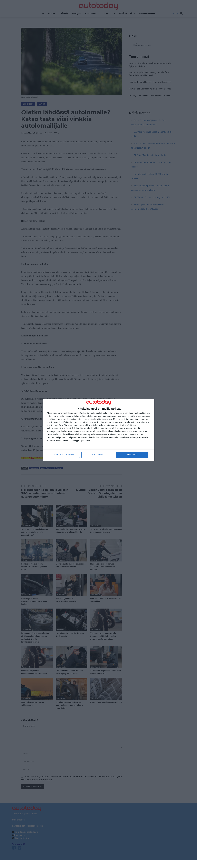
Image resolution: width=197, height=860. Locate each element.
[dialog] (98, 430)
